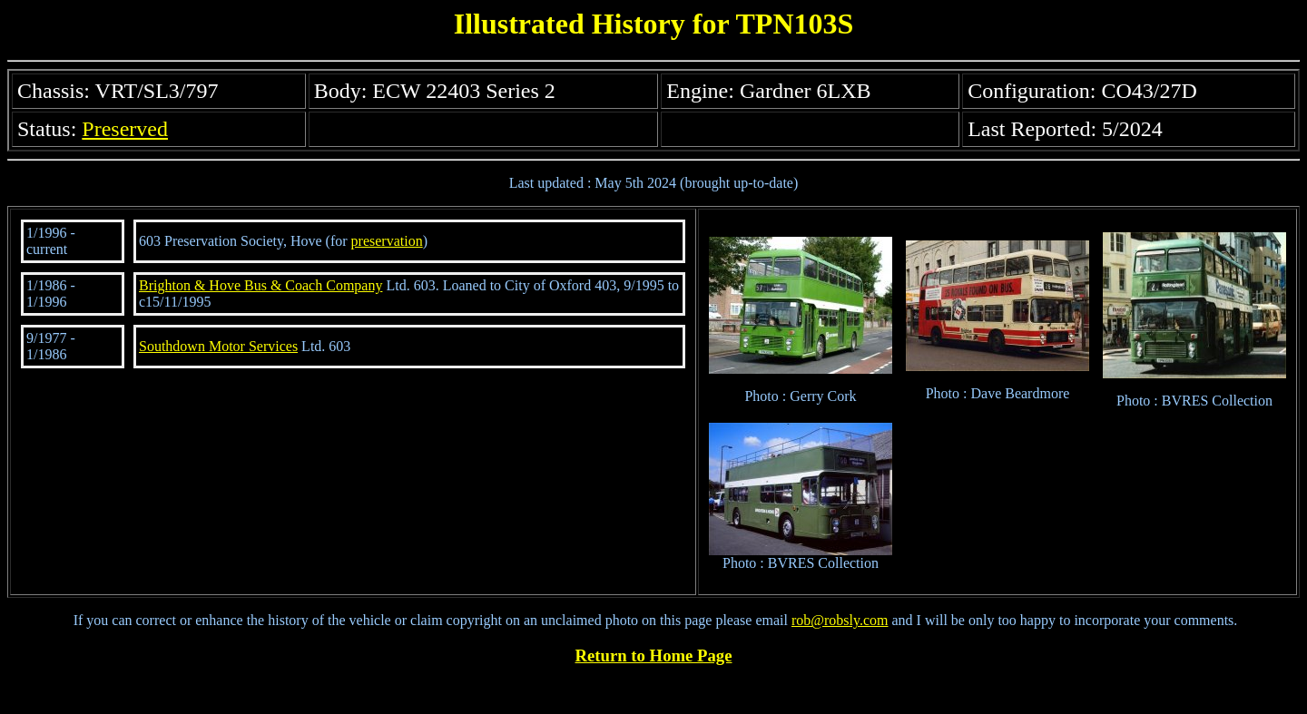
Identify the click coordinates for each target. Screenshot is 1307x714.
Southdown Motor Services (218, 346)
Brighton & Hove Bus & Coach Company (260, 285)
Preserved (125, 129)
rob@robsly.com (840, 620)
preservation (387, 241)
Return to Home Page (653, 655)
